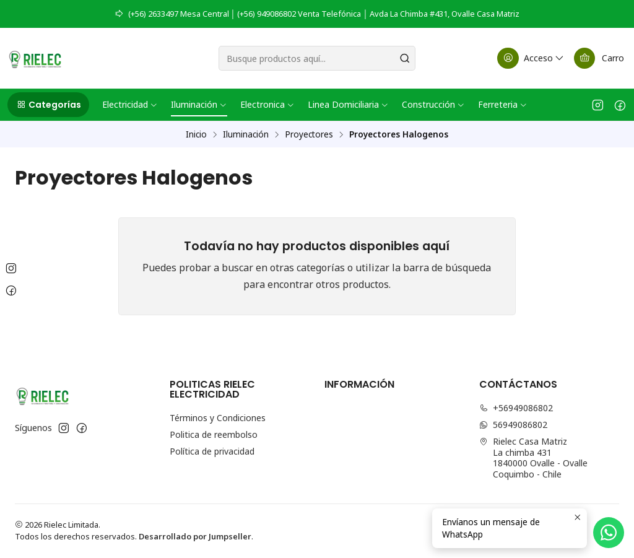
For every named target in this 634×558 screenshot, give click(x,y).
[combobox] (317, 58)
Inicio (196, 134)
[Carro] (599, 58)
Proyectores (309, 134)
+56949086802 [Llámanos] (516, 408)
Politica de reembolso (214, 434)
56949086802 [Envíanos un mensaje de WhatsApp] (513, 424)
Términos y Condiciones (218, 418)
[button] (48, 104)
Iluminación (246, 134)
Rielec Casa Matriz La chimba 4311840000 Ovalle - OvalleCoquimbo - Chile (533, 457)
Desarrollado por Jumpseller (195, 536)
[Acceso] (531, 58)
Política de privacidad (212, 451)
